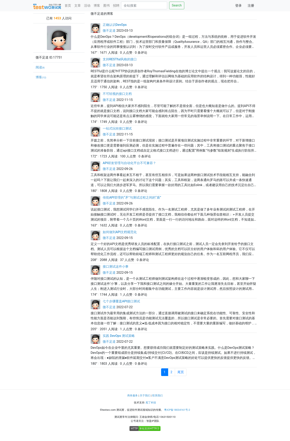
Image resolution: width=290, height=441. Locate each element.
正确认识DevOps (115, 25)
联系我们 (157, 395)
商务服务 (132, 395)
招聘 (116, 5)
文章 (77, 5)
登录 (238, 5)
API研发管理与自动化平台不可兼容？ (129, 163)
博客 (97, 5)
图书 (106, 5)
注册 (251, 5)
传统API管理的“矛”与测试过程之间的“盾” (132, 197)
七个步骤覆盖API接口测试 (121, 301)
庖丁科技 (151, 402)
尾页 (180, 372)
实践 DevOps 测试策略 (119, 336)
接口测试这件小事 (115, 266)
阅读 (40, 67)
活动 (87, 5)
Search (177, 5)
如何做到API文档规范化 (120, 232)
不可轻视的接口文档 (117, 94)
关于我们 (145, 395)
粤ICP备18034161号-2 (177, 409)
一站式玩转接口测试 (117, 128)
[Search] (144, 5)
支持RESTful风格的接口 (120, 59)
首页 (68, 5)
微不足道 (109, 30)
